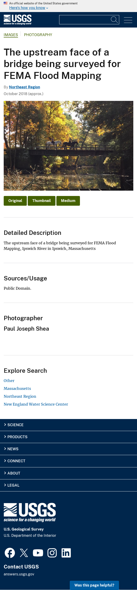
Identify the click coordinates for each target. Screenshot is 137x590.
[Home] (17, 24)
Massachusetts (17, 388)
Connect (16, 461)
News (12, 449)
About (13, 473)
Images (11, 35)
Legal (13, 485)
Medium (68, 201)
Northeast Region (24, 87)
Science (15, 425)
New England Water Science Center (36, 404)
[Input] (89, 19)
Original (15, 201)
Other (9, 380)
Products (17, 437)
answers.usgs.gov (19, 574)
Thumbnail (41, 201)
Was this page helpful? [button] (94, 585)
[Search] (114, 19)
